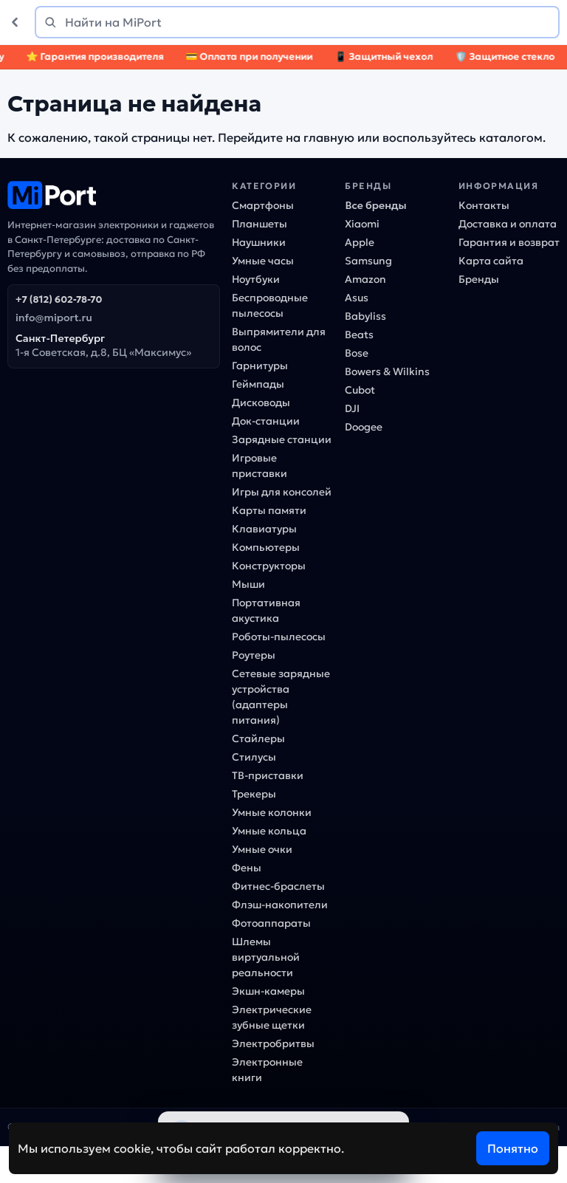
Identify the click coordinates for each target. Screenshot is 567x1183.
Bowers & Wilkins (387, 371)
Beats (359, 334)
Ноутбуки (256, 279)
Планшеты (259, 223)
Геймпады (258, 384)
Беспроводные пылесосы (270, 305)
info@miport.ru (54, 317)
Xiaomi (362, 223)
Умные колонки (272, 812)
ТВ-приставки (267, 775)
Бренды (478, 279)
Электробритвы (273, 1043)
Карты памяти (269, 510)
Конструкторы (269, 565)
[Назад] (18, 22)
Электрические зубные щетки (272, 1017)
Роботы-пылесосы (279, 636)
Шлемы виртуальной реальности (266, 957)
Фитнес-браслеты (278, 886)
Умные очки (262, 849)
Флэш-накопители (280, 904)
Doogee (363, 426)
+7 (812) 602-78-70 (59, 299)
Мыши (248, 584)
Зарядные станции (281, 439)
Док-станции (266, 421)
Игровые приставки (259, 465)
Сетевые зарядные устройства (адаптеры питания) (281, 697)
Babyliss (365, 316)
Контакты (483, 205)
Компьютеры (266, 547)
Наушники (259, 242)
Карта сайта (490, 260)
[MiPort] (113, 195)
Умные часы (263, 260)
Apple (359, 242)
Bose (356, 353)
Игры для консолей (281, 491)
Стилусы (254, 757)
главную (328, 137)
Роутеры (253, 655)
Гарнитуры (260, 365)
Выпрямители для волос (279, 339)
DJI (352, 408)
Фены (246, 867)
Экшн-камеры (268, 991)
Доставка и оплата (507, 223)
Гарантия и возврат (509, 242)
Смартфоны (263, 205)
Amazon (365, 279)
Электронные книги (267, 1069)
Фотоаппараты (271, 923)
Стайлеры (258, 738)
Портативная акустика (266, 610)
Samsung (368, 260)
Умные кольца (269, 830)
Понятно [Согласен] (512, 1148)
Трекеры (254, 793)
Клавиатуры (264, 528)
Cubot (360, 390)
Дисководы (261, 402)
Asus (356, 297)
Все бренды (375, 205)
